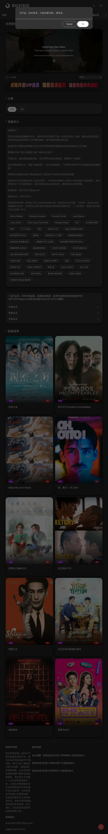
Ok (83, 24)
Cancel (70, 24)
